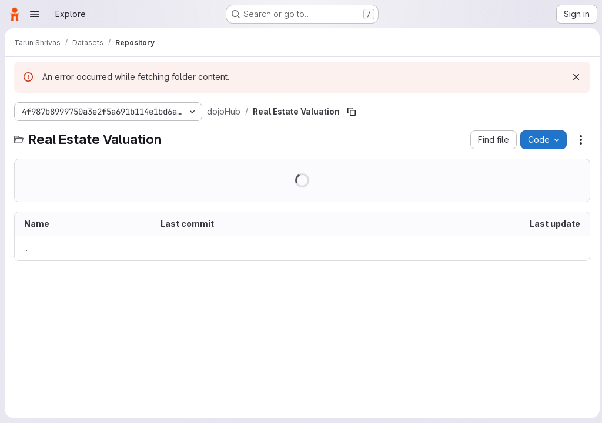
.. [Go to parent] (26, 248)
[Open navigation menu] (34, 14)
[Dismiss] (574, 77)
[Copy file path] (351, 111)
